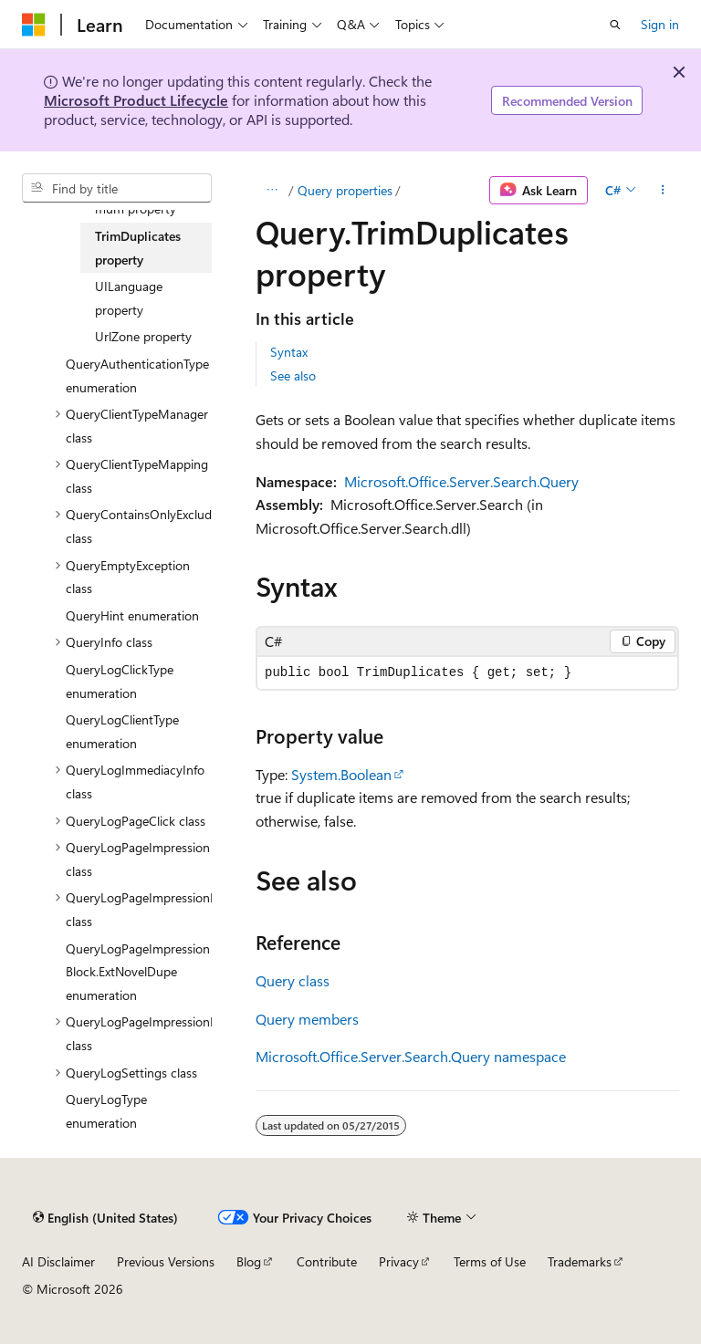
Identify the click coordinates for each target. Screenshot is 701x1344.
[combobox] (117, 188)
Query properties (345, 190)
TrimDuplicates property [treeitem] (138, 247)
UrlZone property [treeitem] (143, 336)
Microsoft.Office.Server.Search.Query (461, 481)
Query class (293, 980)
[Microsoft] (34, 24)
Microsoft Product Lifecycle (136, 99)
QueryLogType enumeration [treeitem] (106, 1110)
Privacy (399, 1261)
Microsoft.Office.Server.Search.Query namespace (411, 1056)
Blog (248, 1261)
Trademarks (580, 1261)
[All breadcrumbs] (272, 190)
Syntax (289, 351)
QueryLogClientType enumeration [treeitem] (122, 731)
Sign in (660, 24)
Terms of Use (490, 1261)
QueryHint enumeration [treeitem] (132, 615)
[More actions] (663, 190)
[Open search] (615, 24)
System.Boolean (341, 774)
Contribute (327, 1261)
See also (293, 375)
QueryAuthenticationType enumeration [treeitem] (137, 375)
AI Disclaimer (58, 1261)
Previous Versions (165, 1261)
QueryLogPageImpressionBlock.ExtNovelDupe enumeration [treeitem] (138, 972)
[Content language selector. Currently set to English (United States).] (105, 1217)
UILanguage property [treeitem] (128, 297)
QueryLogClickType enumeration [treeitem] (119, 681)
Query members (307, 1018)
